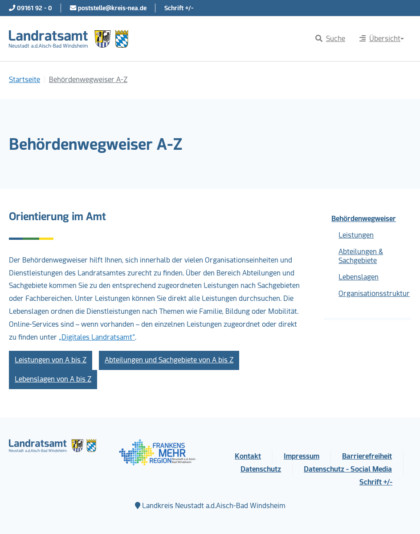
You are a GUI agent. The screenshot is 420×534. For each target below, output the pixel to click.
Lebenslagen (358, 277)
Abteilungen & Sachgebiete (360, 256)
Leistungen (356, 235)
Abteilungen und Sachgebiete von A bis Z (169, 360)
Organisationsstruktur (374, 293)
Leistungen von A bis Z (50, 360)
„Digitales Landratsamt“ (97, 337)
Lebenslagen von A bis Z (53, 379)
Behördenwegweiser (363, 218)
